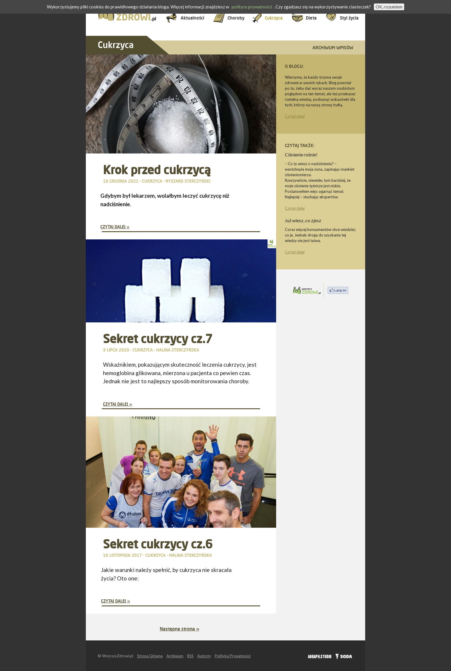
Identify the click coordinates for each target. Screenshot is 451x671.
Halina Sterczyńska (177, 349)
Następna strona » (179, 629)
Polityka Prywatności (233, 656)
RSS (190, 656)
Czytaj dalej (295, 116)
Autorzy (204, 656)
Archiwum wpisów (332, 47)
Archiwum (174, 656)
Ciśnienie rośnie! (301, 154)
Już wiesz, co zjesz (303, 220)
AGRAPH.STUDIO (319, 657)
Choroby (236, 18)
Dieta (311, 18)
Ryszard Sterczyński (188, 181)
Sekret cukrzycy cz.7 (157, 338)
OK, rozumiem (389, 6)
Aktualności (192, 18)
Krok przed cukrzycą (157, 170)
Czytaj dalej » (114, 226)
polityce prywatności (252, 6)
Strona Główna (150, 656)
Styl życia (349, 18)
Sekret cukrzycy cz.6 (157, 544)
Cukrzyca (274, 18)
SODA (342, 656)
